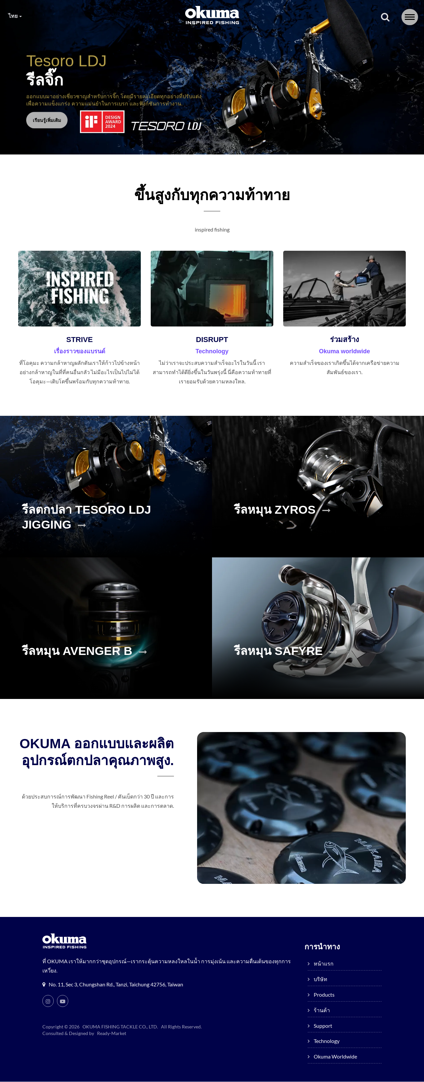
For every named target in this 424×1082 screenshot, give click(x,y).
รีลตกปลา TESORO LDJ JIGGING (98, 527)
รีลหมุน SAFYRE (294, 661)
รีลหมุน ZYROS (290, 519)
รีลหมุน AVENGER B (94, 661)
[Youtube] (62, 1001)
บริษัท (102, 39)
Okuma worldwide (344, 39)
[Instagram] (48, 1001)
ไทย (15, 16)
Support (232, 39)
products (146, 39)
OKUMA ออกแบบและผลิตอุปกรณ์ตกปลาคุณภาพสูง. (102, 762)
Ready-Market (112, 1033)
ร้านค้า (190, 39)
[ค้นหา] (385, 17)
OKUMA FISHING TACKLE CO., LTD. (120, 1027)
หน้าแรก (64, 39)
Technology (282, 39)
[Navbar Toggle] (409, 17)
